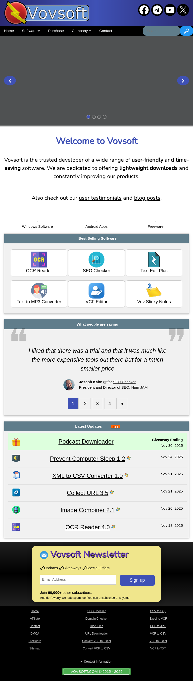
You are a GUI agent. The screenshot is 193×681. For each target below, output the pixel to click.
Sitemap (34, 648)
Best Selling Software (97, 238)
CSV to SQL (158, 611)
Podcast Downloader (85, 441)
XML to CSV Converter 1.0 (87, 475)
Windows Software (37, 226)
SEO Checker (96, 262)
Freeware (155, 226)
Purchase (56, 31)
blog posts (147, 198)
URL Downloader (96, 633)
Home (9, 31)
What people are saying (97, 324)
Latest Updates (88, 426)
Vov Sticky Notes (154, 293)
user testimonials (100, 198)
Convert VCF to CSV (96, 648)
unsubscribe (107, 598)
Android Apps (96, 226)
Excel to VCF (158, 618)
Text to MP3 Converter (39, 293)
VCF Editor (96, 293)
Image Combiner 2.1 (87, 510)
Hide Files (96, 626)
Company (81, 31)
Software (31, 31)
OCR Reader (39, 262)
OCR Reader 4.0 (87, 527)
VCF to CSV (158, 633)
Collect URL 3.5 (87, 493)
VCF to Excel (158, 641)
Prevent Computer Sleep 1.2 (87, 458)
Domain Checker (96, 618)
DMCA (34, 633)
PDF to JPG (158, 626)
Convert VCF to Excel (96, 641)
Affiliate (35, 618)
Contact (105, 31)
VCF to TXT (158, 648)
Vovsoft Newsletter (89, 554)
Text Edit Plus (154, 262)
